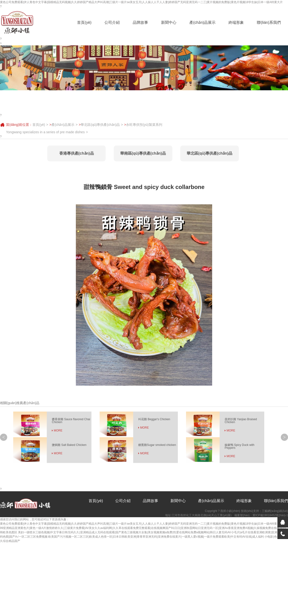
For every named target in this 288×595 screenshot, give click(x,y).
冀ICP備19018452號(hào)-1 (270, 515)
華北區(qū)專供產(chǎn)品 (100, 125)
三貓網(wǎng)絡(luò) (275, 511)
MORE (58, 430)
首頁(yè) (84, 22)
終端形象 (236, 22)
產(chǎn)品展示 (202, 22)
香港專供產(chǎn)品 (76, 153)
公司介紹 (112, 22)
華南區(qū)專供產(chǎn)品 (143, 153)
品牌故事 (140, 22)
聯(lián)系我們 (269, 22)
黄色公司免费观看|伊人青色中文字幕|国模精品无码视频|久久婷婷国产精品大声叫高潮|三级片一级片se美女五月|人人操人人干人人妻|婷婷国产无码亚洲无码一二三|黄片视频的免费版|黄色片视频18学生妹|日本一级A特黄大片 (141, 2)
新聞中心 (168, 22)
